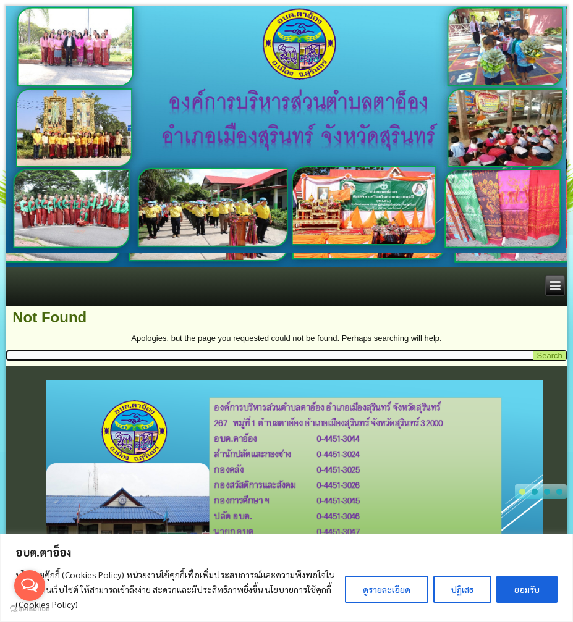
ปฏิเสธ (462, 589)
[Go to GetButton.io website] (29, 609)
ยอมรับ (527, 589)
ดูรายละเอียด (386, 589)
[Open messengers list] (29, 585)
